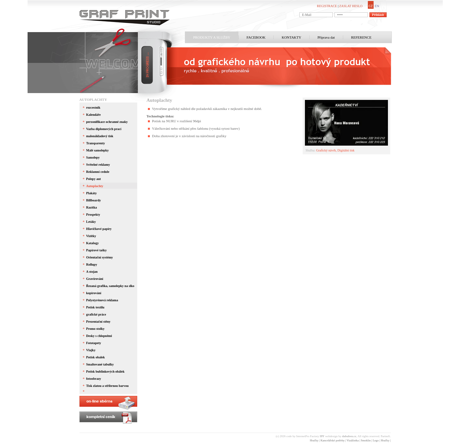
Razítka (91, 207)
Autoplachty (93, 100)
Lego (376, 440)
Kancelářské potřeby (332, 440)
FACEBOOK (256, 37)
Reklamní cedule (97, 172)
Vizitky (91, 236)
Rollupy (91, 264)
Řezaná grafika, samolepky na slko (110, 286)
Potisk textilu (95, 307)
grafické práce (96, 314)
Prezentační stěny (98, 321)
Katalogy (92, 243)
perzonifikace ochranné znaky (107, 122)
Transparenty (95, 143)
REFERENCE (361, 37)
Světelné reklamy (98, 164)
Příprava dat (326, 37)
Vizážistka (353, 440)
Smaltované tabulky (100, 364)
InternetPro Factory (310, 436)
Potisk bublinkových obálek (105, 371)
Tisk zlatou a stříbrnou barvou (107, 386)
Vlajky (91, 350)
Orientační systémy (99, 257)
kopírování (94, 293)
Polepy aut (93, 179)
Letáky (91, 221)
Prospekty (93, 214)
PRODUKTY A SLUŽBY (212, 37)
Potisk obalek (95, 357)
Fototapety (93, 343)
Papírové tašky (96, 250)
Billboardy (93, 200)
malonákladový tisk (100, 136)
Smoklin (366, 440)
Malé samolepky (97, 150)
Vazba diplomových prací (104, 129)
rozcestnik (93, 107)
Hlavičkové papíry (99, 229)
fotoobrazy (93, 378)
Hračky (314, 440)
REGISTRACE (327, 6)
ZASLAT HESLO (351, 6)
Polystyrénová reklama (102, 300)
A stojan (92, 271)
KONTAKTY (291, 37)
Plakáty (91, 193)
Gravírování (94, 279)
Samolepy (93, 157)
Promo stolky (95, 328)
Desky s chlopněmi (99, 336)
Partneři (385, 436)
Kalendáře (93, 114)
